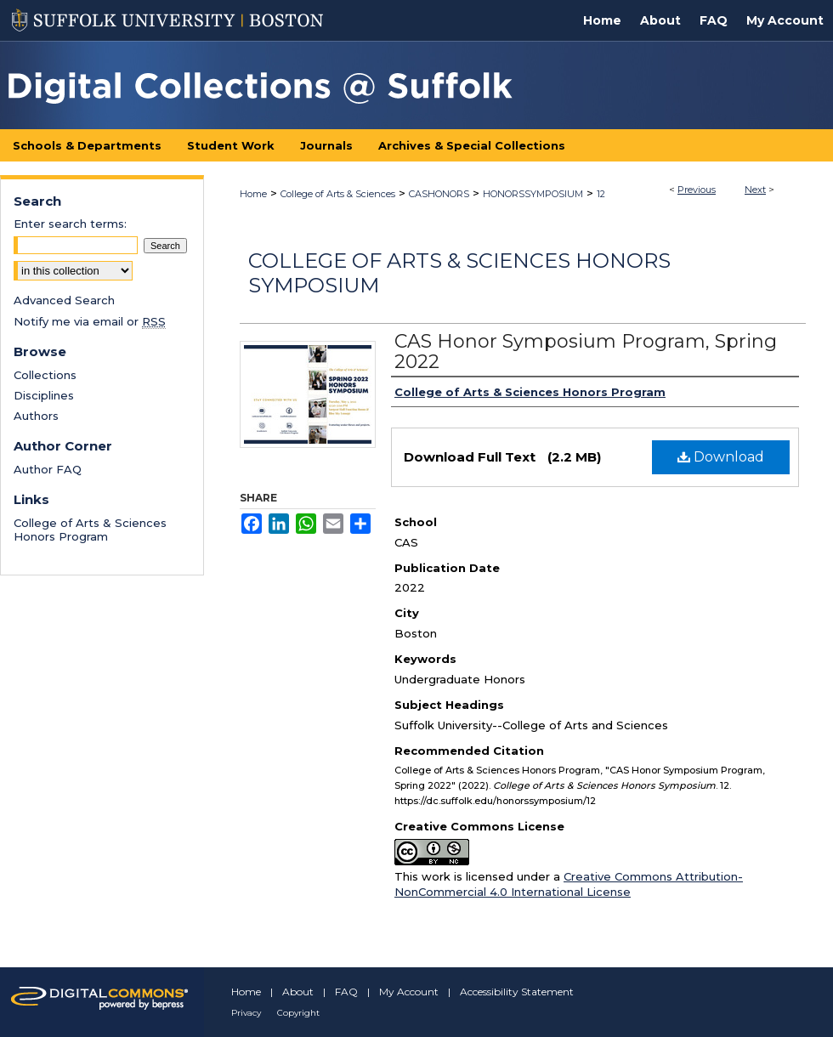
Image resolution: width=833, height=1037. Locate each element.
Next (755, 190)
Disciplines (44, 395)
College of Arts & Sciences (337, 194)
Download (720, 457)
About (298, 991)
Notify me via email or (90, 321)
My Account (409, 991)
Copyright (298, 1012)
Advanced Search (64, 300)
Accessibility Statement (517, 991)
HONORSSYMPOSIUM (533, 194)
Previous (696, 190)
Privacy (246, 1012)
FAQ (346, 991)
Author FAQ (48, 469)
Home (253, 194)
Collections (45, 375)
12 (601, 194)
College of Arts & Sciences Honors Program (90, 529)
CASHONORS (439, 194)
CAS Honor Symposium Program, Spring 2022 (585, 351)
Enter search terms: (70, 223)
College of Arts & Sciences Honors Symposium (459, 273)
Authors (36, 415)
